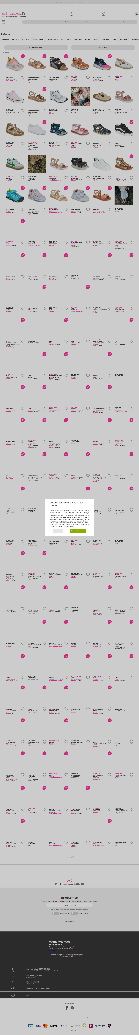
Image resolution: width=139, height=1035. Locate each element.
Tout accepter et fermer (78, 531)
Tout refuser (57, 531)
